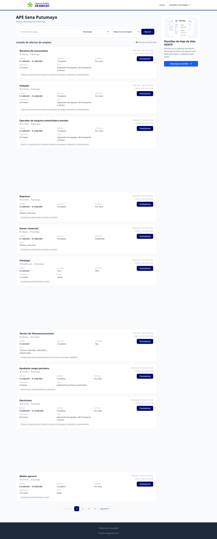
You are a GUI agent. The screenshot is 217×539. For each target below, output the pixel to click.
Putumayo (35, 54)
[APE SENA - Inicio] (38, 5)
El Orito (25, 89)
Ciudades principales (180, 5)
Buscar (148, 31)
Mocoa (25, 54)
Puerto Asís (27, 264)
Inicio (162, 5)
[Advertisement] (86, 170)
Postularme (145, 58)
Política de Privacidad (108, 528)
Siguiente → (105, 508)
